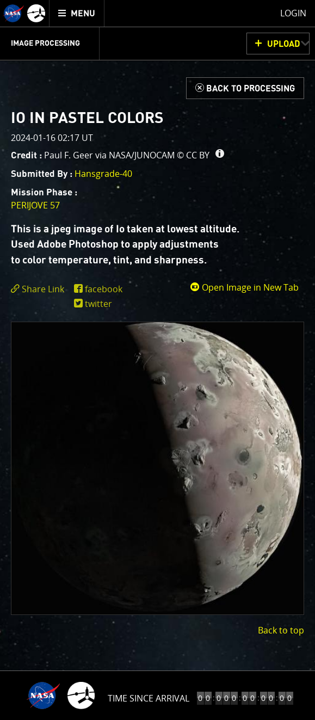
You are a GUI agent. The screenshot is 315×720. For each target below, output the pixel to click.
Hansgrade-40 (103, 174)
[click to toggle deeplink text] (40, 289)
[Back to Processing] (245, 88)
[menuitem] (77, 13)
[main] (157, 360)
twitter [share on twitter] (98, 304)
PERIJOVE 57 (35, 205)
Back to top (281, 630)
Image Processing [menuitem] (45, 43)
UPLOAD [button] (283, 44)
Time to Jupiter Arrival (148, 698)
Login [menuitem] (293, 13)
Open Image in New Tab (244, 287)
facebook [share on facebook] (103, 289)
